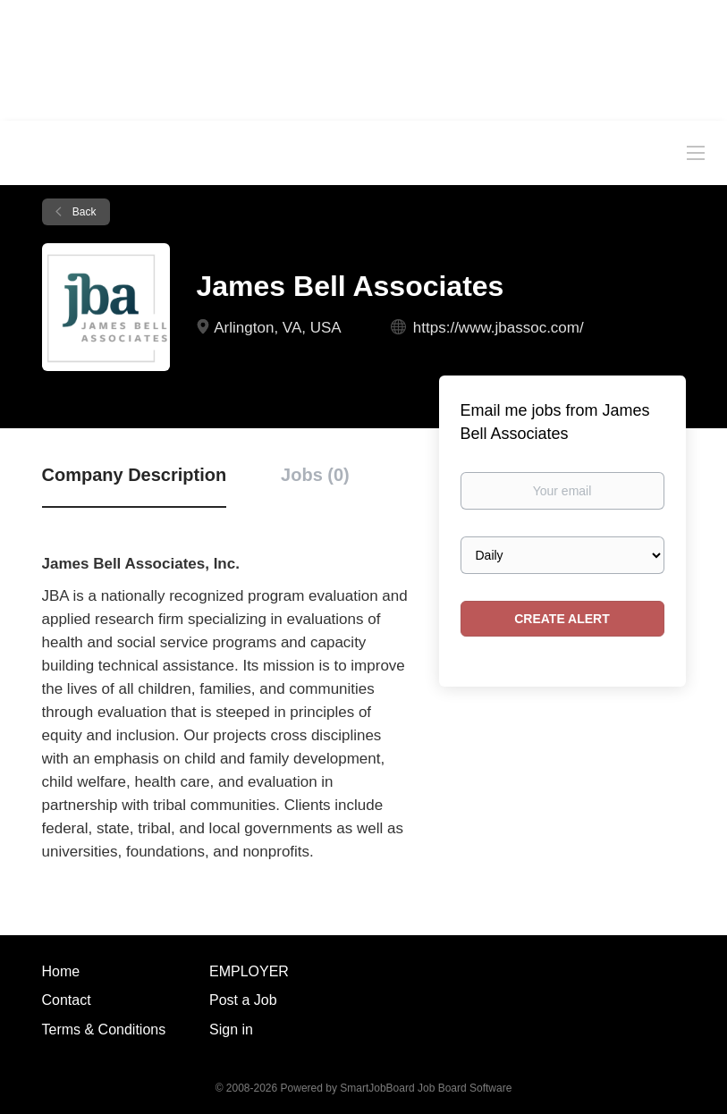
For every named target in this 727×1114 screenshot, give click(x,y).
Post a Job (243, 1000)
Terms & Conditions (104, 1029)
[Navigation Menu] (696, 152)
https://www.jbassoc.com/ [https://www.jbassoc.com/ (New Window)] (498, 327)
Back (83, 212)
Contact (66, 1000)
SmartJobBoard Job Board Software (425, 1088)
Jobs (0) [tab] (315, 475)
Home (61, 971)
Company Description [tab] (134, 475)
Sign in (231, 1029)
